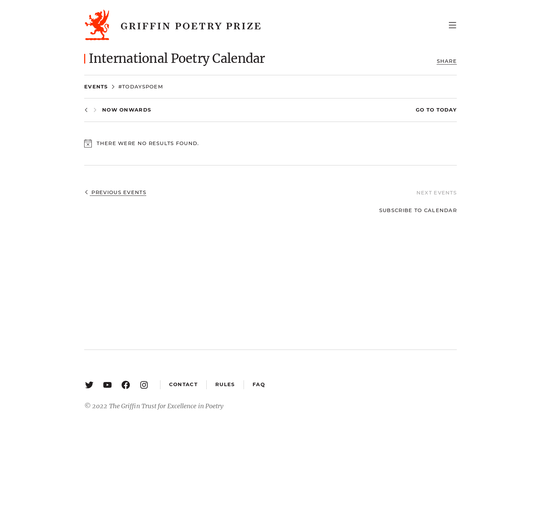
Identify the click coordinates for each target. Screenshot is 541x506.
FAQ (259, 384)
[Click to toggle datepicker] (126, 110)
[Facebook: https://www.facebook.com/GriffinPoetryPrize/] (126, 385)
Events (96, 87)
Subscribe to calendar (418, 210)
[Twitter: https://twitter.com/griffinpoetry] (89, 385)
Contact (183, 384)
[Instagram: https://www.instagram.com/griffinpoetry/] (144, 385)
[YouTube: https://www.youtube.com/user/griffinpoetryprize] (107, 385)
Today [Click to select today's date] (445, 110)
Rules (225, 384)
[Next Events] (95, 110)
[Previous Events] (86, 110)
